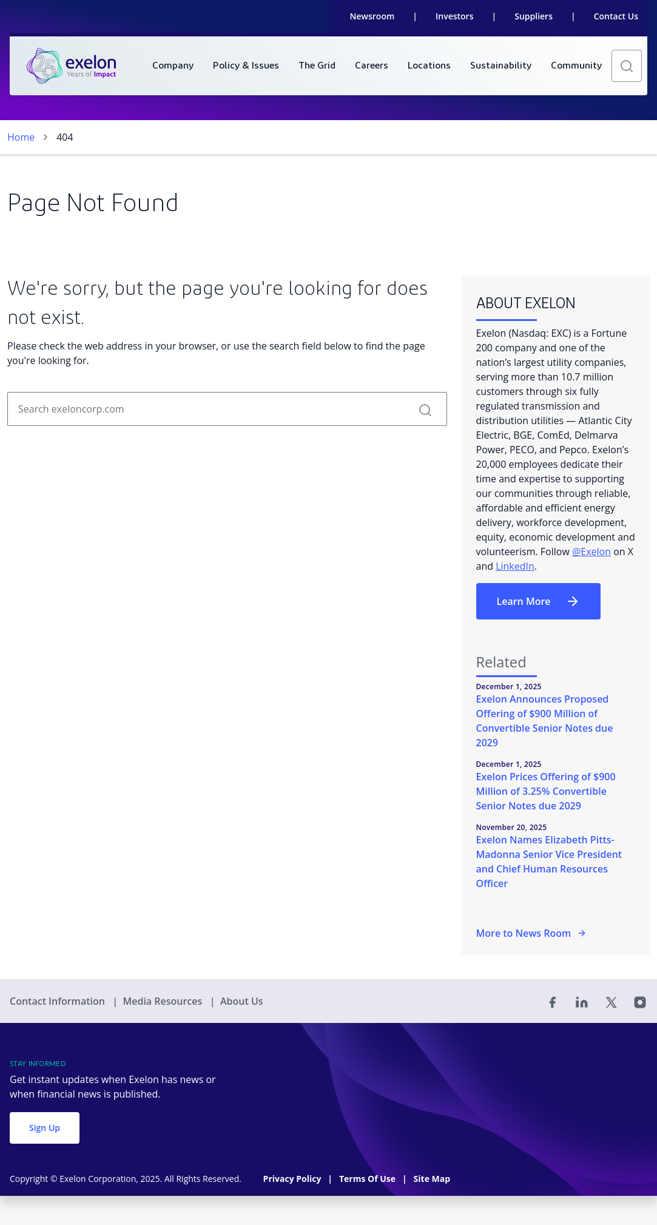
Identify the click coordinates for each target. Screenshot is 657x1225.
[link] (71, 65)
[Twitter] (611, 1001)
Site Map (432, 1178)
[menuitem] (173, 65)
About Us (241, 1001)
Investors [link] (454, 16)
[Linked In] (581, 1001)
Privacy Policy (293, 1178)
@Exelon (591, 551)
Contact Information (58, 1001)
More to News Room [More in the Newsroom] (531, 933)
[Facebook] (552, 1001)
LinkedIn (515, 566)
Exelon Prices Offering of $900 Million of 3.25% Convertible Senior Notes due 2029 (546, 791)
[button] (626, 66)
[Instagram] (640, 1001)
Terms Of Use (368, 1178)
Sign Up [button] (44, 1127)
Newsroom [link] (372, 16)
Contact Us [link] (616, 16)
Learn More (538, 601)
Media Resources (163, 1001)
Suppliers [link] (533, 16)
